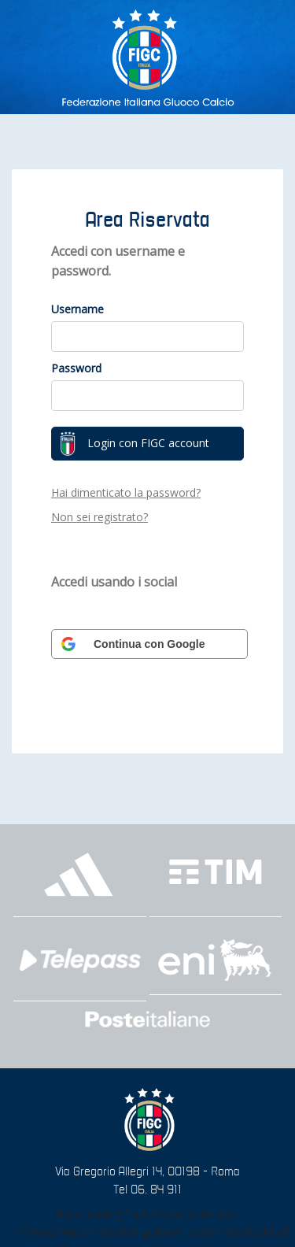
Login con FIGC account (134, 444)
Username (77, 309)
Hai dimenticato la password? (126, 492)
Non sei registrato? (99, 516)
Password (76, 368)
